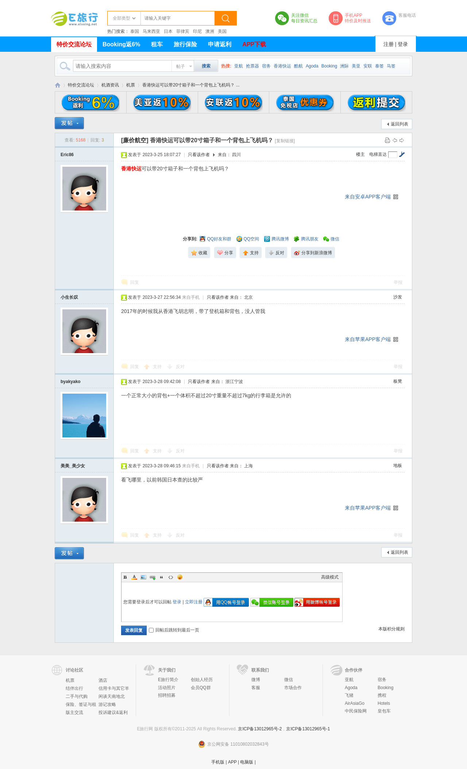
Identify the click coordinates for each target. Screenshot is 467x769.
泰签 (379, 66)
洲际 (344, 66)
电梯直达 (378, 154)
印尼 (197, 31)
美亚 (356, 66)
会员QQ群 (201, 687)
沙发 (397, 297)
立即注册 (193, 601)
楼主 (360, 154)
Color (134, 577)
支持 (158, 366)
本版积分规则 (391, 628)
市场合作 (293, 687)
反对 (180, 366)
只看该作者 (199, 154)
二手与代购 (77, 696)
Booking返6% (121, 44)
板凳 (397, 381)
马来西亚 (151, 31)
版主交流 (74, 712)
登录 (403, 44)
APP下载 (254, 44)
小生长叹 (69, 297)
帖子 (180, 66)
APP (232, 762)
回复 (134, 282)
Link (152, 577)
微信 (288, 679)
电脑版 (246, 762)
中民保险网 (356, 711)
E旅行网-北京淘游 (58, 85)
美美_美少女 (73, 465)
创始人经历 (202, 679)
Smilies (180, 577)
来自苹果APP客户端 (368, 339)
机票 (130, 85)
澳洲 (209, 31)
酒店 (103, 680)
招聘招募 (166, 695)
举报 (398, 282)
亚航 (238, 66)
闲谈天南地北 (112, 696)
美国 (222, 31)
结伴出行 (74, 688)
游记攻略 (107, 704)
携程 (382, 695)
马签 (391, 66)
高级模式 (330, 577)
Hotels (384, 703)
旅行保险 (185, 44)
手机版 (217, 762)
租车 (157, 44)
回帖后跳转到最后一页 (174, 630)
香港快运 (282, 66)
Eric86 (67, 154)
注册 (388, 44)
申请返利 (219, 44)
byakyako (71, 381)
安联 (367, 66)
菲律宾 (182, 31)
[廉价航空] (134, 140)
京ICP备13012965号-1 (308, 728)
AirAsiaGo (354, 703)
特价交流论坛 (74, 44)
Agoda (312, 66)
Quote (161, 577)
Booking (329, 66)
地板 (397, 465)
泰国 (134, 31)
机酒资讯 (110, 85)
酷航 (298, 66)
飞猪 (349, 695)
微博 (255, 679)
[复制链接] (285, 140)
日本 (168, 31)
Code (170, 577)
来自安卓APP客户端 (368, 197)
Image (143, 577)
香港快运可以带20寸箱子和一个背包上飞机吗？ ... (191, 85)
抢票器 (252, 66)
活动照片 (166, 687)
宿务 (266, 66)
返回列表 (399, 124)
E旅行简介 (168, 679)
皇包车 (384, 711)
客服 (255, 687)
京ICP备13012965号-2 (260, 728)
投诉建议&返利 (113, 712)
